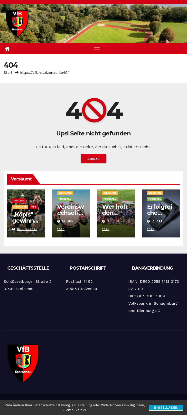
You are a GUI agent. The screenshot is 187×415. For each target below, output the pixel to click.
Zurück (93, 159)
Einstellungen (166, 407)
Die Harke (20, 206)
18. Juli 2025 (27, 229)
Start (8, 72)
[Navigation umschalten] (97, 49)
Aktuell (19, 200)
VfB (33, 206)
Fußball (65, 199)
